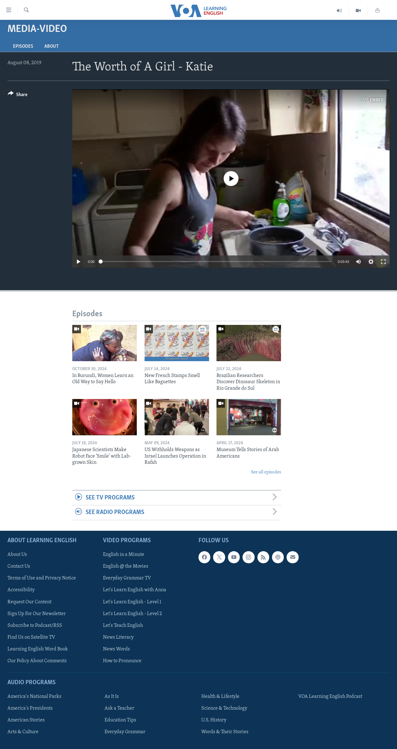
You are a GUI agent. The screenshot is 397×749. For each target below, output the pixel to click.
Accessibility (21, 589)
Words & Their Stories (224, 731)
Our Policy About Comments (37, 660)
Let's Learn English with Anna (134, 589)
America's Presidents (30, 708)
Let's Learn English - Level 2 (132, 613)
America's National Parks (34, 696)
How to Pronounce (122, 660)
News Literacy (118, 637)
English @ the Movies (125, 566)
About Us (17, 554)
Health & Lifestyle (220, 696)
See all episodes (266, 472)
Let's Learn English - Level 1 (132, 601)
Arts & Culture (22, 731)
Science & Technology (224, 708)
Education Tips (120, 720)
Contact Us (18, 566)
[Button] (17, 95)
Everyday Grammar (125, 731)
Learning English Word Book (37, 648)
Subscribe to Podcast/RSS (34, 625)
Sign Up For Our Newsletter (36, 613)
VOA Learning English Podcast (330, 696)
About (51, 46)
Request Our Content (29, 601)
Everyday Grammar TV (127, 578)
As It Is (112, 696)
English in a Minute (123, 554)
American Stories (26, 720)
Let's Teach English (123, 625)
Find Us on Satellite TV (31, 637)
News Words (116, 648)
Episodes (23, 46)
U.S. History (213, 720)
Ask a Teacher (119, 708)
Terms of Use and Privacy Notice (41, 578)
